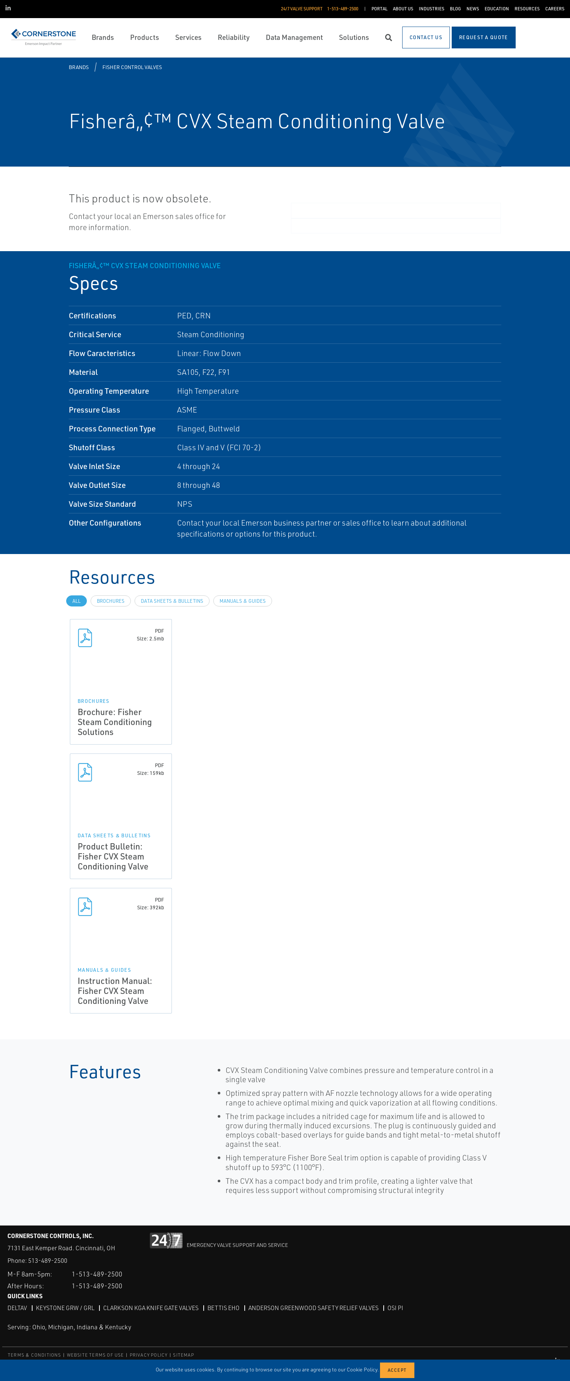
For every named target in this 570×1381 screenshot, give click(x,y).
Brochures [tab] (111, 601)
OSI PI (395, 1308)
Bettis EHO (223, 1308)
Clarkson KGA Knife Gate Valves (151, 1308)
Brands (79, 67)
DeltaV (17, 1308)
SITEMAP (183, 1355)
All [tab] (76, 601)
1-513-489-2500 (97, 1274)
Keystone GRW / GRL (65, 1308)
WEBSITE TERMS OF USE (95, 1355)
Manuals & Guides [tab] (243, 601)
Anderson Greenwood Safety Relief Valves (313, 1308)
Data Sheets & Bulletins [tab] (172, 601)
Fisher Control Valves (132, 67)
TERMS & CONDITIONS (34, 1355)
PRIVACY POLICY (149, 1355)
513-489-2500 (47, 1260)
